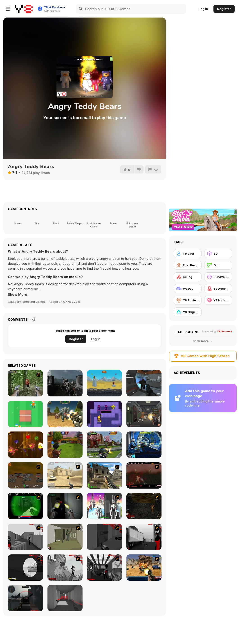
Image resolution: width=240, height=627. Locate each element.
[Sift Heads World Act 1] (25, 537)
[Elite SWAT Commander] (143, 414)
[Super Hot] (65, 598)
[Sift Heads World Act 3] (143, 537)
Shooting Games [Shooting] (33, 301)
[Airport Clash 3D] (65, 444)
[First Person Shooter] (188, 265)
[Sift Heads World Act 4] (25, 567)
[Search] (81, 9)
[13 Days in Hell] (143, 475)
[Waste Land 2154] (25, 475)
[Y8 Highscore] (218, 300)
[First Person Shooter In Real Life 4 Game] (25, 383)
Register (224, 9)
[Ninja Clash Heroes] (104, 444)
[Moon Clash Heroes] (143, 444)
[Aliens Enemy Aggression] (143, 383)
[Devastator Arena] (65, 414)
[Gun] (218, 265)
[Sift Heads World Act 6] (104, 567)
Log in (203, 9)
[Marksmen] (25, 506)
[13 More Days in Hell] (143, 506)
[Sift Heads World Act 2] (104, 537)
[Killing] (188, 276)
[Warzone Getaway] (143, 567)
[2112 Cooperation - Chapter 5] (104, 506)
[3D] (218, 253)
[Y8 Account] (218, 288)
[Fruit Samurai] (25, 444)
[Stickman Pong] (25, 414)
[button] (17, 294)
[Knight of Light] (104, 414)
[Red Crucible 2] (25, 598)
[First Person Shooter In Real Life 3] (65, 506)
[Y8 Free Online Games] (23, 9)
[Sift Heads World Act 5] (65, 567)
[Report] (153, 169)
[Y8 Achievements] (188, 300)
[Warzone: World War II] (104, 475)
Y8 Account (224, 331)
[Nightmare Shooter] (65, 383)
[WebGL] (188, 288)
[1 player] (188, 253)
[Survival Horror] (218, 276)
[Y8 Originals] (188, 311)
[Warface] (65, 537)
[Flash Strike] (65, 475)
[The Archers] (104, 383)
